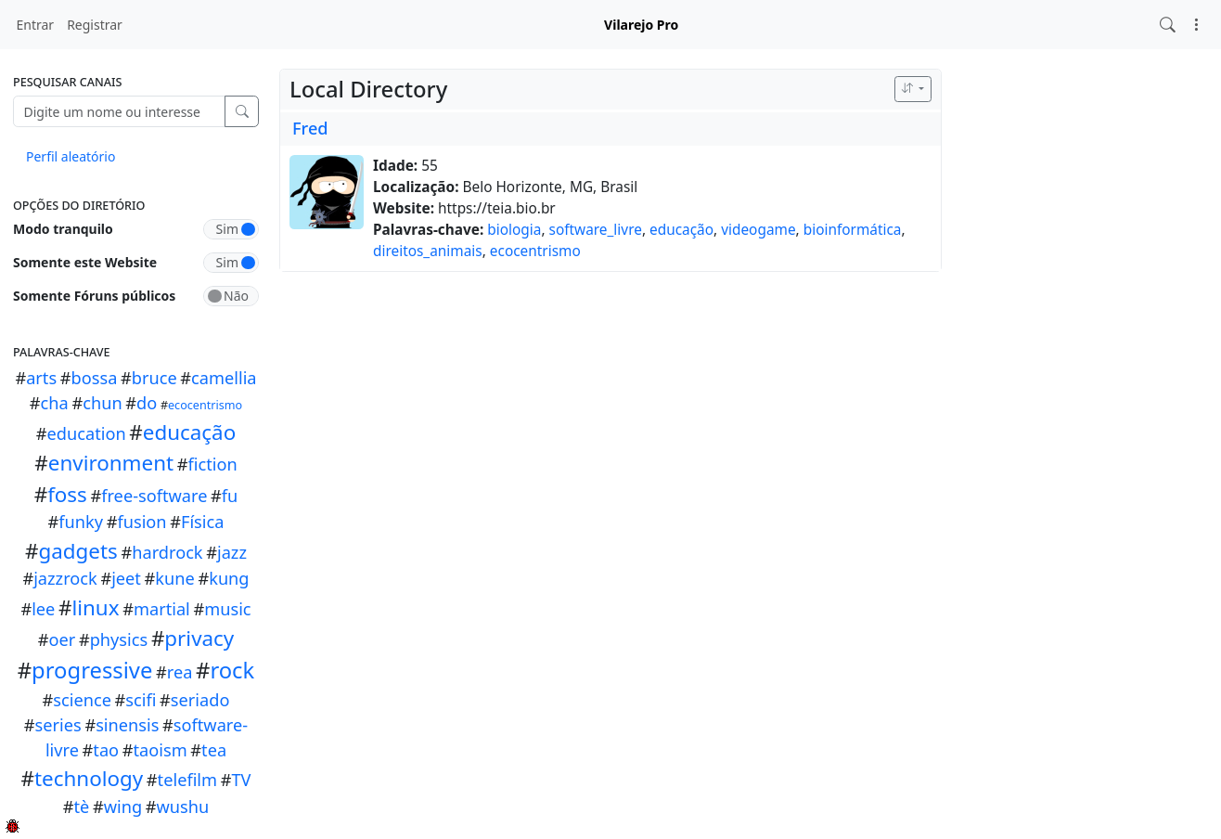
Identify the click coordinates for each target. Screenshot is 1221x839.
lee (43, 609)
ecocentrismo (205, 405)
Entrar (36, 24)
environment (111, 462)
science (82, 700)
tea (213, 750)
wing (123, 806)
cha (55, 403)
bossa (94, 378)
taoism (159, 750)
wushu (183, 806)
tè (81, 806)
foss (67, 494)
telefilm (187, 779)
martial (162, 609)
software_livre (595, 229)
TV (241, 779)
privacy (199, 638)
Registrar (94, 24)
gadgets (78, 550)
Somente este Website (85, 262)
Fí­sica (202, 521)
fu (230, 495)
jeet (126, 578)
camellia (223, 378)
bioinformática (852, 229)
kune (174, 578)
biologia (514, 229)
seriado (200, 700)
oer (62, 639)
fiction (212, 464)
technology (88, 778)
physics (119, 639)
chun (102, 403)
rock (232, 670)
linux (95, 607)
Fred (310, 128)
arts (41, 378)
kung (229, 578)
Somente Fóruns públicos (94, 295)
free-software (154, 495)
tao (106, 750)
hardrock (167, 552)
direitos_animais (427, 251)
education (86, 433)
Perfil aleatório (70, 156)
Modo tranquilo (63, 229)
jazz (232, 552)
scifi (140, 700)
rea (180, 672)
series (58, 725)
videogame (758, 229)
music (227, 609)
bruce (154, 378)
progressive (92, 670)
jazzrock (65, 578)
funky (80, 521)
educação (189, 432)
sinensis (127, 725)
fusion (141, 521)
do (146, 403)
